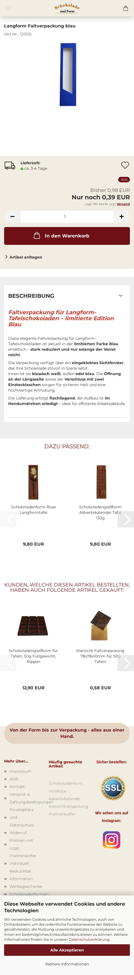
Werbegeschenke (25, 886)
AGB (14, 778)
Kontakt (17, 786)
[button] (12, 217)
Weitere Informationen (67, 964)
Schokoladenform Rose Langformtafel (33, 509)
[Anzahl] (67, 217)
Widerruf (18, 832)
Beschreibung (31, 296)
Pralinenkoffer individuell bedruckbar (23, 863)
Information (21, 878)
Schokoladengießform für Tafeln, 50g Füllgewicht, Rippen (33, 656)
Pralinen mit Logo (21, 844)
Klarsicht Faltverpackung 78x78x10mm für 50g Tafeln (100, 656)
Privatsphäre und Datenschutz (22, 817)
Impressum (20, 771)
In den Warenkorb (61, 235)
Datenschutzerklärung (89, 939)
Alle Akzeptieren (67, 950)
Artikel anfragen (26, 257)
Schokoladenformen (25, 894)
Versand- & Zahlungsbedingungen (25, 798)
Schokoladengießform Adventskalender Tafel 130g (100, 512)
